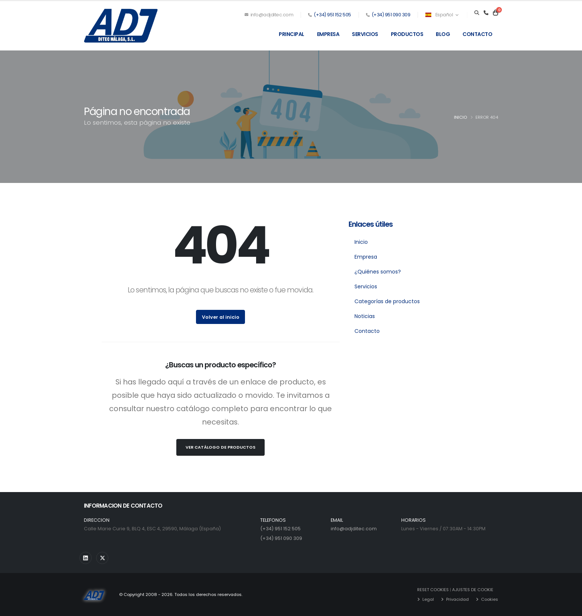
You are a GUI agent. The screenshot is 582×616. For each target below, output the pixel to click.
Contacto (477, 34)
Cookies (489, 599)
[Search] (476, 13)
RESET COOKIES (433, 590)
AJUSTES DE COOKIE (472, 590)
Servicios (365, 34)
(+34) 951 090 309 (391, 15)
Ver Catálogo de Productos (220, 447)
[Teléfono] (486, 13)
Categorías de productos (387, 301)
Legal (428, 599)
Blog (443, 34)
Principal (291, 34)
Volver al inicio (220, 317)
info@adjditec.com (269, 15)
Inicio (460, 117)
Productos (407, 34)
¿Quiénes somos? (377, 271)
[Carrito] (495, 13)
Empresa (328, 34)
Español (441, 15)
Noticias (364, 316)
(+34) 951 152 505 (332, 15)
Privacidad (457, 599)
